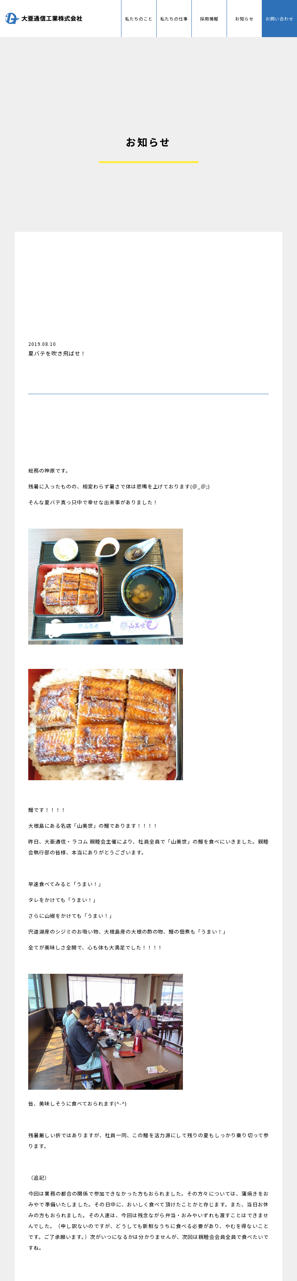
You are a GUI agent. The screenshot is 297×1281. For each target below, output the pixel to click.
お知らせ (244, 18)
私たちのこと (139, 18)
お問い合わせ (280, 18)
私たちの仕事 (174, 18)
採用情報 (209, 18)
